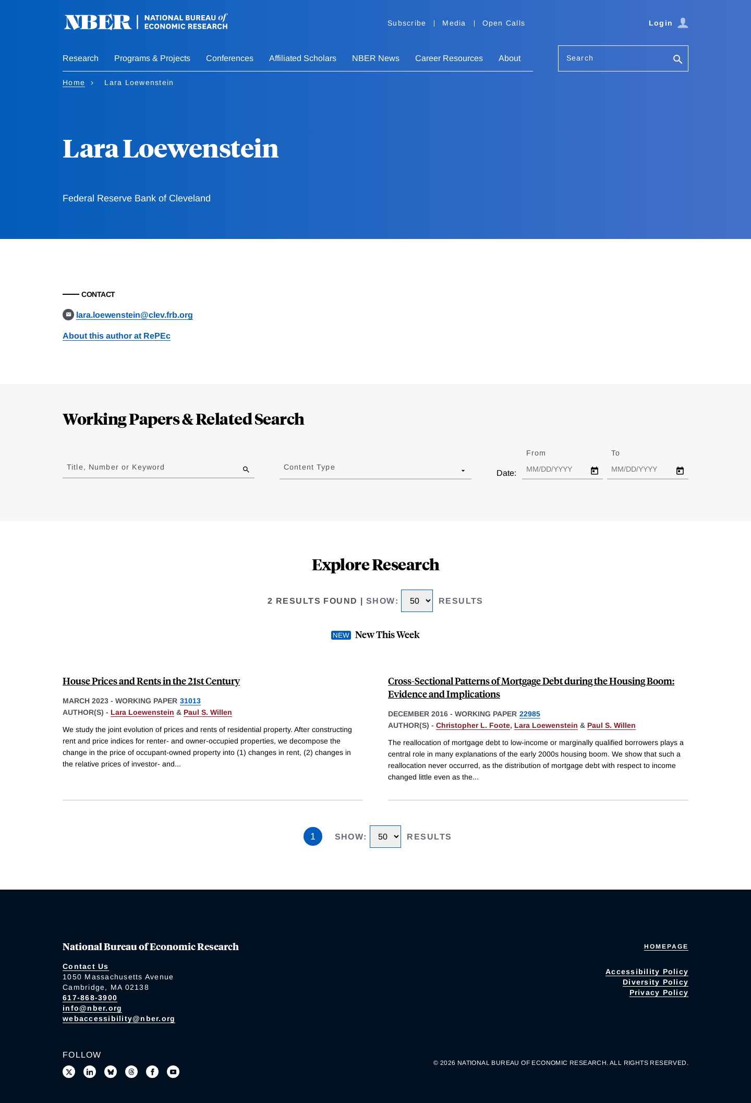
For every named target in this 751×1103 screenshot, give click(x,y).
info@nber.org (92, 1008)
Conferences (229, 58)
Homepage (666, 946)
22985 (529, 714)
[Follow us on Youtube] (173, 1071)
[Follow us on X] (69, 1071)
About (509, 58)
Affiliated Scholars (302, 58)
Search (579, 58)
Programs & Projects (152, 58)
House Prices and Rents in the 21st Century (151, 680)
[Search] (678, 60)
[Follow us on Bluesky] (110, 1071)
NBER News (375, 58)
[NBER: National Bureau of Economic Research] (154, 27)
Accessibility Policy (646, 971)
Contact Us (86, 966)
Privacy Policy (659, 992)
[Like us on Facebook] (152, 1071)
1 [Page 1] (313, 836)
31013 (190, 701)
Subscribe (406, 23)
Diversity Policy (655, 982)
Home (74, 82)
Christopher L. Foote (473, 725)
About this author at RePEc (117, 335)
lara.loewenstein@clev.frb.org (134, 314)
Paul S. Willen (208, 712)
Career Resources (449, 58)
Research (81, 58)
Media (454, 23)
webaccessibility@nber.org (119, 1018)
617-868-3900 (90, 997)
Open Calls (504, 23)
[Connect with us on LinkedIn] (89, 1071)
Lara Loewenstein (142, 712)
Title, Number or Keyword (116, 467)
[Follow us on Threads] (131, 1071)
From (545, 453)
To (624, 453)
